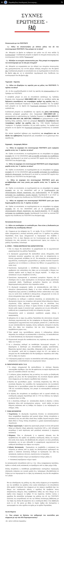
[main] (32, 22)
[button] (2, 2)
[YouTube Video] (32, 543)
